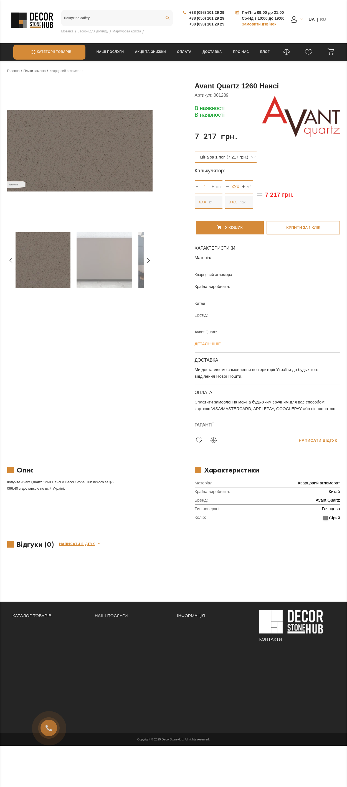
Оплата (184, 52)
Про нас (241, 52)
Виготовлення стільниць (116, 629)
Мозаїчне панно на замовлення (123, 644)
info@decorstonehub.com (284, 667)
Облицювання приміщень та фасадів (128, 636)
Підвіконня (22, 652)
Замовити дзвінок (259, 24)
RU (323, 19)
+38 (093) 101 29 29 (206, 24)
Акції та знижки (150, 52)
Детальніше (208, 339)
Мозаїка (19, 621)
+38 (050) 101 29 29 (206, 18)
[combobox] (226, 152)
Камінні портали (26, 636)
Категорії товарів (49, 52)
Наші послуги (110, 52)
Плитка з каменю (27, 644)
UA (311, 19)
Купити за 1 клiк (303, 223)
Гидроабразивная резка (116, 660)
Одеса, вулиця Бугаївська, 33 (289, 678)
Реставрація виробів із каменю (122, 652)
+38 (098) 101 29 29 (206, 12)
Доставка (212, 52)
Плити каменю (25, 660)
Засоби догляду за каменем (37, 629)
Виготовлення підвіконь (116, 667)
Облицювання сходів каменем (122, 621)
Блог (265, 52)
